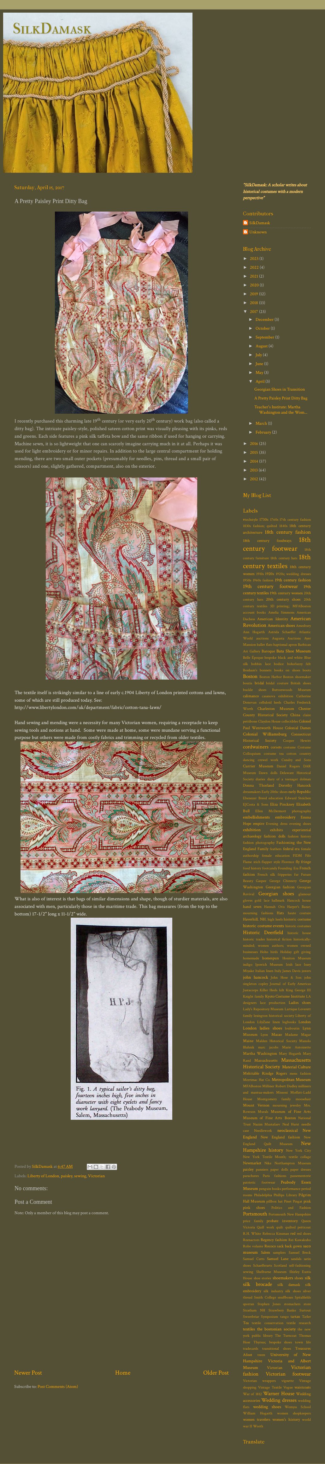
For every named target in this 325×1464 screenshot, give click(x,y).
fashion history (299, 836)
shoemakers (283, 1278)
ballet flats (264, 644)
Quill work (265, 1227)
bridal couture (277, 683)
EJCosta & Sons (255, 804)
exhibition (252, 830)
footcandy (269, 868)
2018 (254, 303)
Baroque (268, 651)
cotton (291, 753)
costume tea (274, 753)
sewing (80, 1176)
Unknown (258, 232)
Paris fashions (274, 1175)
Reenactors (251, 1240)
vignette (287, 1380)
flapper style (271, 862)
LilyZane (263, 1022)
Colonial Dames (298, 728)
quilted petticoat (298, 1227)
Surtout (305, 1310)
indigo (247, 964)
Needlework (263, 1130)
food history (252, 868)
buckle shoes (254, 689)
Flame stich (251, 862)
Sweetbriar (251, 1316)
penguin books (270, 1188)
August (262, 346)
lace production (273, 1002)
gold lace (262, 900)
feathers (275, 849)
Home (122, 1373)
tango (284, 1316)
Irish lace (293, 964)
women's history (286, 1419)
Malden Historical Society (276, 1041)
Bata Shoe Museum (293, 651)
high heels (275, 919)
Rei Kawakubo (299, 1240)
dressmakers (252, 791)
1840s (283, 526)
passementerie (300, 1175)
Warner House (278, 1393)
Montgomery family (274, 1099)
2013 (254, 470)
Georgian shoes (276, 893)
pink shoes (254, 1207)
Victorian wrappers (259, 1380)
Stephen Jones (269, 1304)
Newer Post (28, 1373)
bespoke (270, 657)
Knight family (253, 996)
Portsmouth (255, 1213)
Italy (278, 971)
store (307, 1304)
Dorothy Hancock (295, 785)
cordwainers (256, 746)
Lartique (291, 1009)
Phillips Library (285, 1195)
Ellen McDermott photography (283, 811)
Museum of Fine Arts (291, 1111)
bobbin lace (260, 664)
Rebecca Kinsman (276, 1233)
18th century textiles (277, 561)
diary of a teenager (282, 779)
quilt (279, 1227)
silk (308, 1278)
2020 (255, 285)
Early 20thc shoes (274, 791)
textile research (299, 1323)
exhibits (276, 830)
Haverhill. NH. (255, 919)
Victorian (96, 1176)
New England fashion (280, 1137)
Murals (263, 1111)
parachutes (251, 1175)
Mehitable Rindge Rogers (265, 1073)
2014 (254, 461)
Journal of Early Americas (290, 983)
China (295, 715)
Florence (287, 862)
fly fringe (303, 862)
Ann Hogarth (254, 632)
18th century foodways (267, 540)
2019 (254, 294)
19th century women (286, 593)
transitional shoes (276, 1348)
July (259, 355)
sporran (248, 1304)
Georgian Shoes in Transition (279, 389)
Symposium (269, 1316)
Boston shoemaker (297, 677)
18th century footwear (277, 544)
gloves (247, 900)
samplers (279, 1252)
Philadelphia (263, 1195)
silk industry (273, 1291)
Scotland (280, 1265)
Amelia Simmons (281, 612)
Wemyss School (298, 1407)
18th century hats (283, 558)
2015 (254, 452)
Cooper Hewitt (297, 740)
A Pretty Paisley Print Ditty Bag (280, 398)
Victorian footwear (288, 1374)
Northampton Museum (293, 1163)
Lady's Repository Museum (263, 1009)
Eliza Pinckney (282, 804)
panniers (262, 1169)
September (265, 337)
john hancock (255, 977)
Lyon (264, 1034)
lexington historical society (274, 1015)
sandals (296, 1259)
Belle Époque (253, 657)
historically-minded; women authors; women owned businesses (277, 945)
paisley (66, 1176)
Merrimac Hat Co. (257, 1079)
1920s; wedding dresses (293, 574)
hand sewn (252, 906)
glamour (304, 894)
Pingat (297, 1201)
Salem (265, 1252)
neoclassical (287, 1130)
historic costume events (263, 926)
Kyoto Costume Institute (285, 996)
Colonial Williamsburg (265, 734)
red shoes (304, 1233)
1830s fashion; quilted (260, 526)
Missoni (282, 1092)
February (264, 432)
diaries (260, 779)
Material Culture (296, 1067)
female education (275, 855)
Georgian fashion (280, 887)
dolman (305, 779)
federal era (291, 849)
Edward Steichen (298, 798)
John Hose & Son (286, 977)
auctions (262, 638)
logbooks (289, 1022)
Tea (246, 1323)
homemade (251, 958)
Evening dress (276, 823)
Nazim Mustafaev (267, 1124)
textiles (249, 1329)
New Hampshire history (277, 1147)
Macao (276, 1034)
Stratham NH (254, 1310)
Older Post (216, 1373)
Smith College (265, 1297)
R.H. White (252, 1233)
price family (253, 1221)
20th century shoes (283, 599)
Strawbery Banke (282, 1310)
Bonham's (250, 670)
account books (254, 612)
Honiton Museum (296, 958)
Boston (250, 676)
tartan (295, 1316)
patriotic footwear (259, 1182)
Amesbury (303, 625)
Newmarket (252, 1163)
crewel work (268, 760)
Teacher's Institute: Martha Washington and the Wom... (280, 409)
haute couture (299, 913)
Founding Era (288, 868)
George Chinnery (283, 881)
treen (261, 1355)
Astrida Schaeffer (282, 632)
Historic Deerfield (263, 932)
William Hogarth (257, 1413)
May (260, 372)
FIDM (297, 855)
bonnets (265, 670)
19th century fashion (293, 580)
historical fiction (279, 939)
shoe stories (262, 1278)
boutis (247, 683)
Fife (308, 855)
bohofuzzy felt (299, 664)
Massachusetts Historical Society (277, 1063)
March (262, 423)
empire (258, 823)
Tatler (306, 1316)
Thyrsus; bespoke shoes (272, 1342)
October (263, 328)
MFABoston (252, 1086)
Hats (280, 913)
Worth (258, 1426)
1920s (269, 574)
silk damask (288, 1284)
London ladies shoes (262, 1028)
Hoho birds (269, 952)
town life (303, 1342)
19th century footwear (270, 586)
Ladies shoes (300, 1002)
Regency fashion (274, 1240)
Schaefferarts (262, 1265)
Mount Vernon (256, 1105)
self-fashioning (300, 1265)
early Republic (299, 792)
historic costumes (298, 926)
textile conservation (267, 1323)
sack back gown (289, 1246)
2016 (254, 444)
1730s (264, 519)
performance (291, 1188)
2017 (254, 312)
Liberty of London (43, 1176)
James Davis (291, 971)
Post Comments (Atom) (58, 1386)
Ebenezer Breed (255, 798)
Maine (248, 1041)
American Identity (272, 619)
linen (276, 1022)
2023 (254, 258)
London (304, 1022)
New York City (298, 1150)
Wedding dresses (278, 1400)
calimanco (251, 696)
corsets (276, 747)
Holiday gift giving (295, 952)
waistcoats (302, 1387)
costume (289, 747)
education (276, 798)
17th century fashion (295, 519)
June (260, 364)
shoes (298, 1278)
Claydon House (269, 721)
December (265, 319)
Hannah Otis (274, 906)
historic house (299, 933)
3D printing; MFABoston (290, 606)
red (292, 1233)
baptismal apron (285, 644)
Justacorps (250, 990)
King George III (298, 990)
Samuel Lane (277, 1259)
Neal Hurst (290, 1124)
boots (307, 670)
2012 (254, 479)
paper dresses (300, 1169)
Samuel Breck (300, 1252)
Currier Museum (258, 766)
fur (296, 874)
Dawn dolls (268, 773)
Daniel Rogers (288, 766)
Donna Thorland (258, 785)
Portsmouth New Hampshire (290, 1214)
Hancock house (299, 900)
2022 (255, 267)
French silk (266, 874)
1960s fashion (263, 580)
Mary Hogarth (290, 1053)
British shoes (301, 683)
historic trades (254, 939)
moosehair (303, 1099)
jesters (306, 971)
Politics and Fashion (291, 1207)
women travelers (256, 1419)
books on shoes (287, 670)
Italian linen (264, 971)
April (260, 381)
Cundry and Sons (296, 760)
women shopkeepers (294, 1413)
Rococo (270, 1246)
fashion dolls (274, 836)
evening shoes (300, 823)
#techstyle (250, 519)
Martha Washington (260, 1053)
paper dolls (279, 1169)
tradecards (250, 1348)
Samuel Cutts (253, 1259)
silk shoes (292, 1291)
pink (307, 1201)
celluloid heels (270, 702)
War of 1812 (252, 1394)
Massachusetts (266, 1060)
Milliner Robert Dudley (279, 1086)
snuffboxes (285, 1297)
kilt (281, 990)
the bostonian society (276, 1329)
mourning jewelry (287, 1105)
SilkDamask (52, 28)
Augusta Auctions (286, 638)
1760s (274, 519)
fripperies (285, 874)
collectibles (289, 721)
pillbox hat (274, 1201)
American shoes (281, 625)
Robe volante (253, 1246)
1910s (260, 574)
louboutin (292, 1028)
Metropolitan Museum (291, 1080)
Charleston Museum (275, 708)
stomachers (292, 1304)
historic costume (297, 919)
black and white (290, 657)
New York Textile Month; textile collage (277, 1157)
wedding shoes (267, 1407)
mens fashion (300, 1073)
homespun (270, 958)
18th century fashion (288, 532)
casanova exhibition (277, 696)
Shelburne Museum (271, 1271)
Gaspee (261, 881)
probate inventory (282, 1221)
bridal (259, 683)
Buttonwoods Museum (291, 689)
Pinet (288, 1201)
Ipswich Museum (269, 964)
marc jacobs (268, 1047)
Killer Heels (268, 990)
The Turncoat (286, 1335)
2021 (254, 276)
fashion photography (259, 842)
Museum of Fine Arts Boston (269, 1118)
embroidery (285, 817)
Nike (267, 1163)
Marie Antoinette (296, 1047)
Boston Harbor (270, 677)
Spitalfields (303, 1297)
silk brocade (257, 1284)
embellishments (256, 817)
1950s (247, 580)
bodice (279, 664)
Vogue (288, 1387)
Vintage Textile (269, 1387)
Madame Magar (298, 1034)
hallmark (278, 900)
